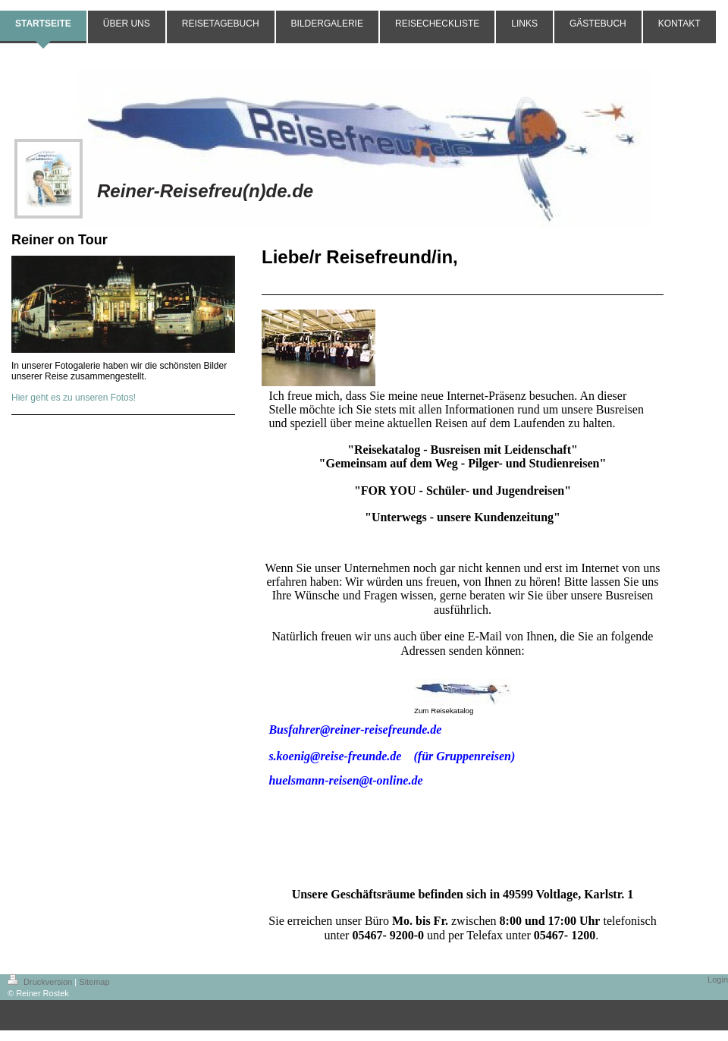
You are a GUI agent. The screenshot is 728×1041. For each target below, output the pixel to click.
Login (718, 979)
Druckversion (41, 981)
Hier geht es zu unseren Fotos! (73, 397)
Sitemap (94, 981)
